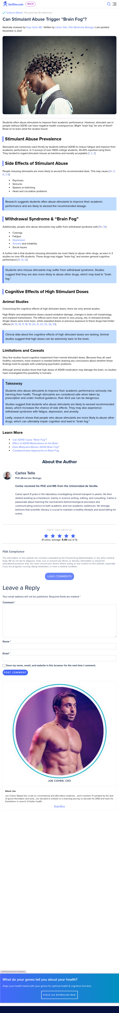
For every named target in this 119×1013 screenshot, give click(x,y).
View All (7, 829)
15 (15, 324)
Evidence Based (29, 12)
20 (33, 324)
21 (37, 324)
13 (25, 259)
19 (29, 324)
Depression (19, 240)
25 (53, 324)
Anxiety (17, 243)
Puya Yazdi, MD (34, 27)
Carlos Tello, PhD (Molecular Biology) (74, 27)
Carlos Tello (25, 473)
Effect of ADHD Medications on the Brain (35, 443)
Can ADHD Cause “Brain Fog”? (30, 439)
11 (19, 259)
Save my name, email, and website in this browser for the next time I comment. (51, 665)
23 (45, 324)
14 (12, 324)
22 (41, 324)
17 (22, 324)
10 (104, 226)
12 (21, 259)
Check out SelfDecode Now (59, 986)
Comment (9, 602)
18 (25, 324)
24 (49, 324)
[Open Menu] (114, 4)
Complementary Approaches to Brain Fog (36, 450)
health (30, 4)
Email (6, 653)
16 (19, 324)
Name (7, 641)
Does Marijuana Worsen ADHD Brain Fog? (36, 447)
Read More (59, 806)
